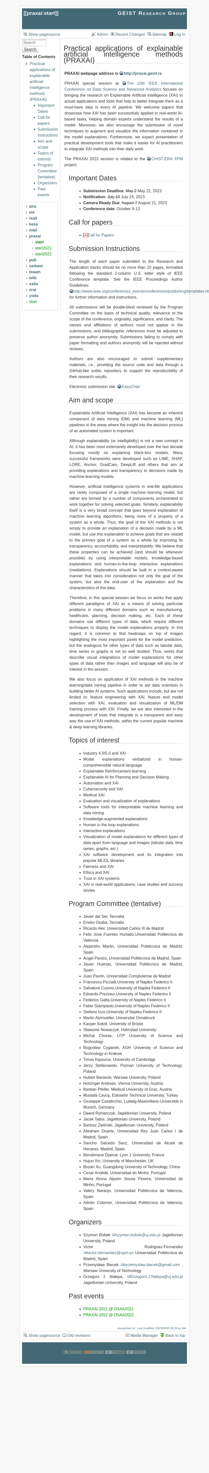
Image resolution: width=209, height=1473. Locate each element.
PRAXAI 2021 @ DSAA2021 (108, 1309)
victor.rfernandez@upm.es (110, 1253)
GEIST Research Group (152, 13)
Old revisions (79, 1335)
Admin (102, 34)
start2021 (43, 248)
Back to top (175, 1335)
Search (30, 49)
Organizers (47, 183)
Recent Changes (130, 34)
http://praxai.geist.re (143, 73)
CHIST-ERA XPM (167, 159)
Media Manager (144, 1335)
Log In (179, 34)
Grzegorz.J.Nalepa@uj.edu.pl (157, 1277)
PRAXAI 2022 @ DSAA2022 (108, 1315)
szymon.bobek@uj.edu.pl (138, 1235)
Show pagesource (44, 34)
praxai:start (41, 13)
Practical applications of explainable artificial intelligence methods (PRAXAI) (42, 82)
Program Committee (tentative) (47, 171)
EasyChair (131, 387)
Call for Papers (101, 235)
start (39, 242)
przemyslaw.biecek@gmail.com (152, 1265)
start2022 (43, 254)
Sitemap (159, 34)
